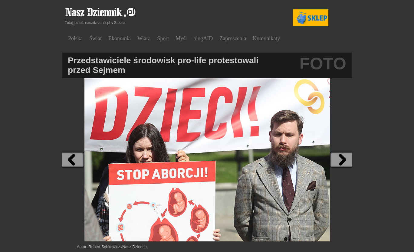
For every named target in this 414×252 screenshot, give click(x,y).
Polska (75, 38)
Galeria (120, 23)
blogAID (203, 38)
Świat (95, 38)
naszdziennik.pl (97, 23)
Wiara (143, 38)
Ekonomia (119, 38)
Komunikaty (266, 38)
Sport (163, 38)
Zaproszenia (232, 38)
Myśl (181, 38)
